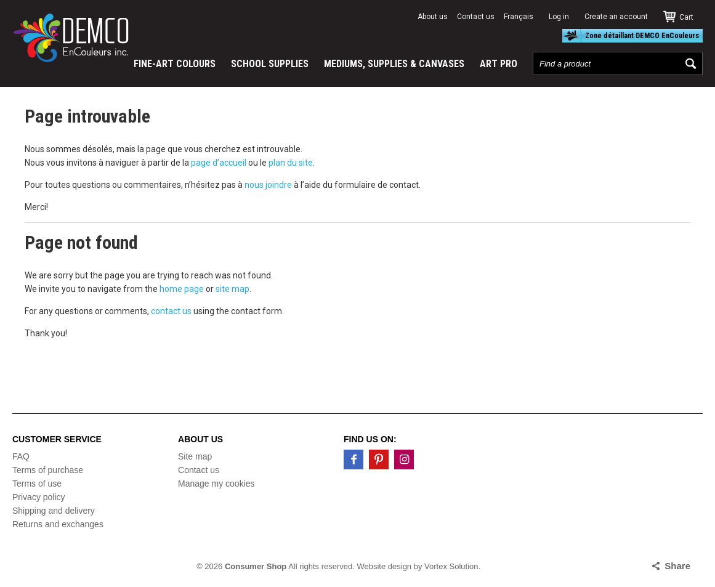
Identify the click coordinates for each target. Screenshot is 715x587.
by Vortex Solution (446, 566)
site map (232, 289)
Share (677, 566)
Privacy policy (38, 497)
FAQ (21, 456)
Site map (195, 456)
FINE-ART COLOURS (175, 64)
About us (433, 16)
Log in (559, 16)
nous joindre (268, 185)
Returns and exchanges (57, 524)
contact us (171, 311)
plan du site (291, 163)
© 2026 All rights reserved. (275, 566)
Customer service (57, 439)
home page (182, 289)
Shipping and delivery (53, 511)
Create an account (616, 16)
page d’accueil (218, 163)
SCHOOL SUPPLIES (270, 64)
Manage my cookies (216, 483)
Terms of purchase (47, 470)
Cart (686, 17)
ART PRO (498, 64)
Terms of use (37, 483)
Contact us (476, 16)
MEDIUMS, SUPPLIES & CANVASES (394, 64)
